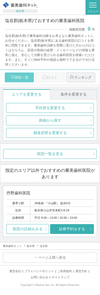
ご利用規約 (64, 271)
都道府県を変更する (50, 133)
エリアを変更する (27, 94)
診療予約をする (72, 229)
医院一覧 (22, 77)
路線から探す (50, 120)
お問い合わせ (39, 277)
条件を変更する (74, 94)
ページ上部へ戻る (52, 257)
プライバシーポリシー (39, 271)
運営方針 (81, 271)
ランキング (82, 77)
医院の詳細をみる (28, 229)
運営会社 (15, 271)
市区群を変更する (50, 108)
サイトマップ (60, 277)
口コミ (52, 77)
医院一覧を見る (50, 154)
